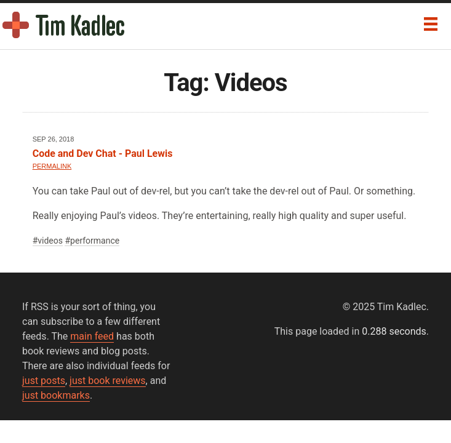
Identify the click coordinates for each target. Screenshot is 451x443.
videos (50, 240)
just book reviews (107, 380)
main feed (92, 336)
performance (94, 240)
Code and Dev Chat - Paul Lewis (103, 153)
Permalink (52, 166)
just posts (43, 380)
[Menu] (430, 24)
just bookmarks (56, 395)
